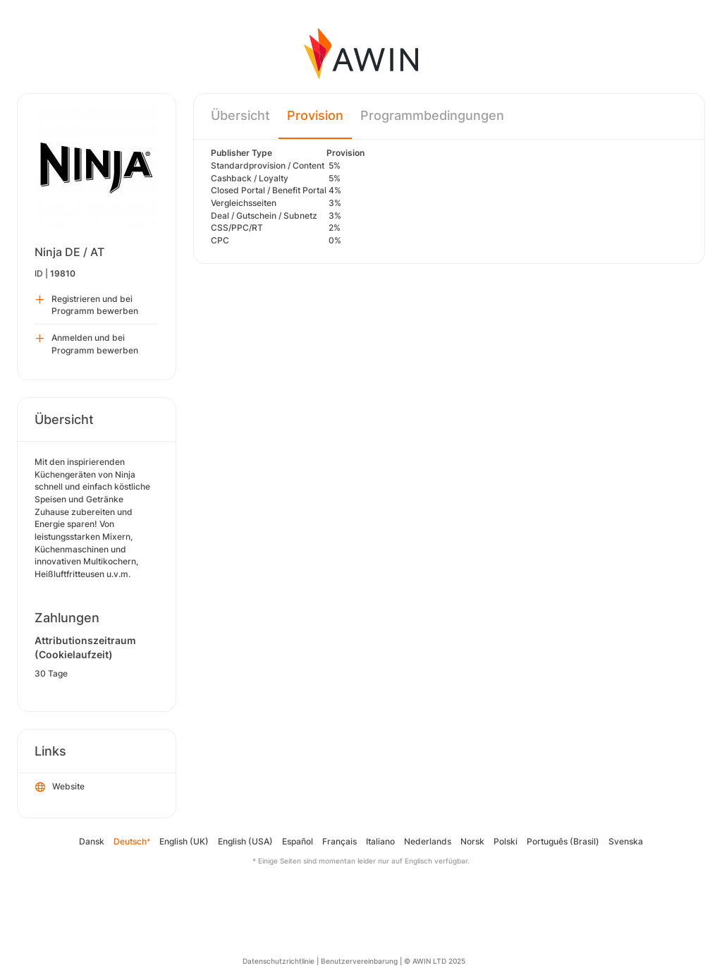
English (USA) (245, 841)
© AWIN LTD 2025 (434, 961)
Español (297, 841)
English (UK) (184, 841)
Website (60, 787)
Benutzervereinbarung (359, 961)
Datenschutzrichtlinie (278, 961)
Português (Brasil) (563, 841)
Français (339, 841)
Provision (315, 115)
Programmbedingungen (432, 115)
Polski (506, 841)
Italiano (380, 841)
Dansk (91, 841)
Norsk (472, 841)
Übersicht (240, 115)
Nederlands (427, 841)
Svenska (625, 841)
